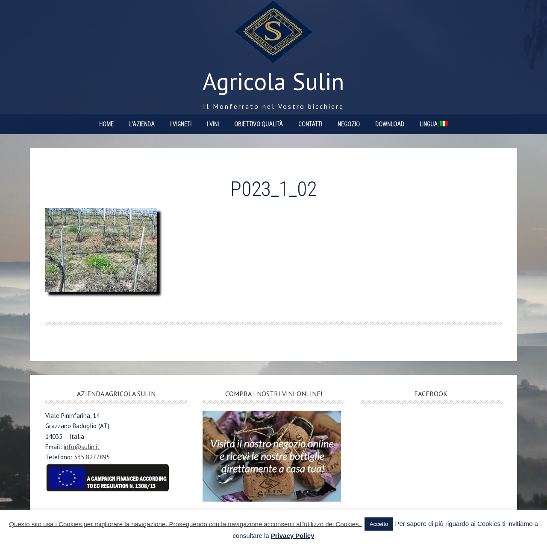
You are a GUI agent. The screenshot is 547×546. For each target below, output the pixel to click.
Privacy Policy (293, 535)
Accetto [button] (379, 524)
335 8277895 (92, 457)
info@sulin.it (82, 447)
